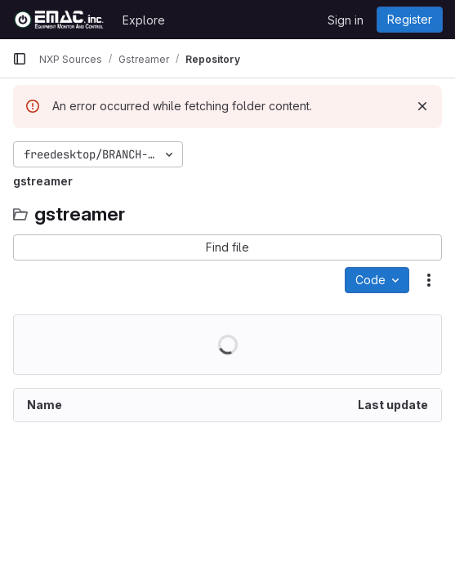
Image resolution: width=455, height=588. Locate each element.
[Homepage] (59, 20)
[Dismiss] (422, 106)
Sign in (346, 20)
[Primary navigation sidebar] (20, 59)
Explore (144, 20)
